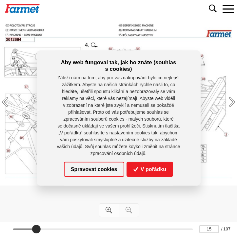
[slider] (36, 229)
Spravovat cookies (94, 169)
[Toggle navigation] (228, 9)
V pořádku (149, 169)
